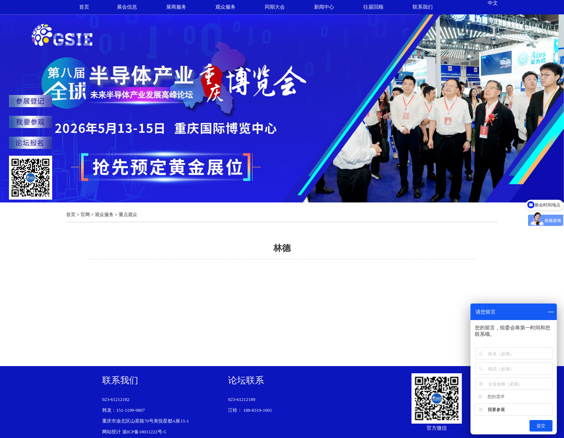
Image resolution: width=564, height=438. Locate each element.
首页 (84, 7)
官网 (85, 214)
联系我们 (423, 7)
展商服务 (176, 7)
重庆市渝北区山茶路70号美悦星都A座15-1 (145, 421)
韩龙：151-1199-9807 (123, 410)
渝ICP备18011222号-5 (144, 431)
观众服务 (225, 7)
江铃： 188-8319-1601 (250, 410)
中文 (493, 3)
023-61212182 (115, 399)
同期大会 (275, 7)
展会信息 (127, 7)
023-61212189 (241, 399)
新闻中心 (324, 7)
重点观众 (128, 214)
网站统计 (111, 431)
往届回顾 (373, 7)
